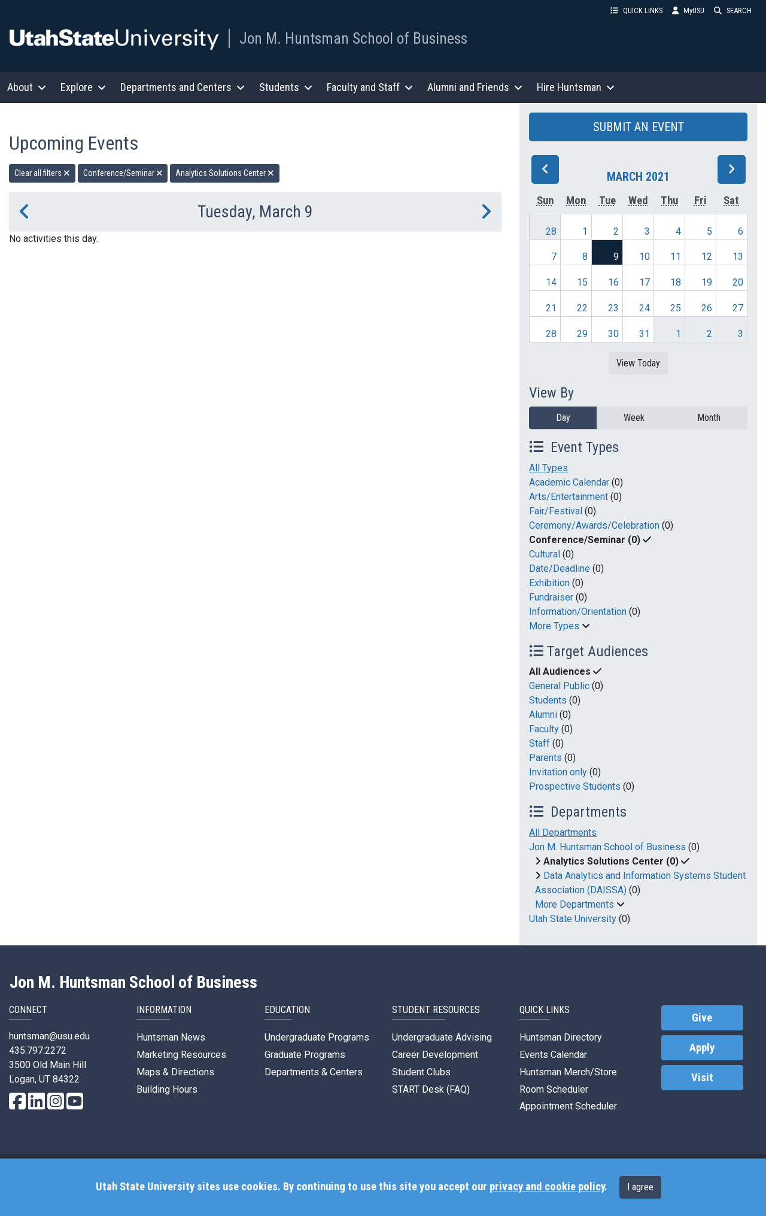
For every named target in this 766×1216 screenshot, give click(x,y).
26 (706, 308)
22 (582, 308)
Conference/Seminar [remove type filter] (123, 173)
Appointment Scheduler (568, 1106)
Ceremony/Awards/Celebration (594, 525)
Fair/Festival (555, 511)
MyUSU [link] (688, 10)
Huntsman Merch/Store (568, 1072)
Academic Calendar (569, 482)
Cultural (544, 554)
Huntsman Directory (560, 1037)
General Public (559, 686)
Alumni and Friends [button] (474, 87)
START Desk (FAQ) (431, 1089)
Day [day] (563, 417)
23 (613, 308)
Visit (702, 1077)
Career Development (435, 1054)
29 (582, 333)
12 (706, 256)
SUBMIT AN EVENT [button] (638, 127)
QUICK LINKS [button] (636, 10)
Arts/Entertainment (568, 496)
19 (706, 282)
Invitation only (558, 772)
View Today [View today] (638, 363)
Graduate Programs (305, 1054)
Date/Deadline (559, 568)
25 (675, 308)
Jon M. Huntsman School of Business (353, 38)
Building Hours (166, 1089)
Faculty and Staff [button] (370, 87)
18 (675, 282)
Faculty (544, 729)
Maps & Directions (175, 1072)
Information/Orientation (578, 611)
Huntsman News (170, 1037)
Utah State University (572, 918)
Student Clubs (421, 1072)
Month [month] (709, 417)
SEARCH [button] (733, 10)
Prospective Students (575, 786)
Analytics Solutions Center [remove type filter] (224, 173)
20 (737, 282)
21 (551, 308)
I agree (640, 1187)
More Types (554, 626)
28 (551, 231)
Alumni (543, 714)
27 (737, 308)
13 (737, 256)
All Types (548, 468)
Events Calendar (553, 1054)
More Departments (574, 904)
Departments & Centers (314, 1072)
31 (644, 333)
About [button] (26, 87)
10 (644, 256)
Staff (539, 743)
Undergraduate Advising (442, 1037)
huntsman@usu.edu (49, 1036)
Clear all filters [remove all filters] (42, 173)
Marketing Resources (181, 1054)
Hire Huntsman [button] (576, 87)
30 (613, 333)
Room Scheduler (553, 1089)
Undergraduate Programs (317, 1037)
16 (613, 282)
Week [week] (634, 417)
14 (551, 282)
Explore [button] (83, 87)
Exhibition (549, 583)
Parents (545, 757)
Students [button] (285, 87)
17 (644, 282)
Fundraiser (551, 597)
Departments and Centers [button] (182, 87)
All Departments (563, 832)
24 (644, 308)
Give (702, 1017)
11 (675, 256)
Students (548, 700)
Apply (702, 1047)
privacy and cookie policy (547, 1186)
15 (582, 282)
